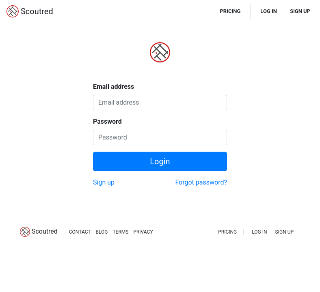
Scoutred (29, 11)
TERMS (120, 232)
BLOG (101, 232)
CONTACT (80, 232)
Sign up (104, 182)
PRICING (230, 11)
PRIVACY (143, 232)
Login (160, 161)
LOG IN (268, 11)
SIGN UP (300, 11)
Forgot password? (201, 182)
